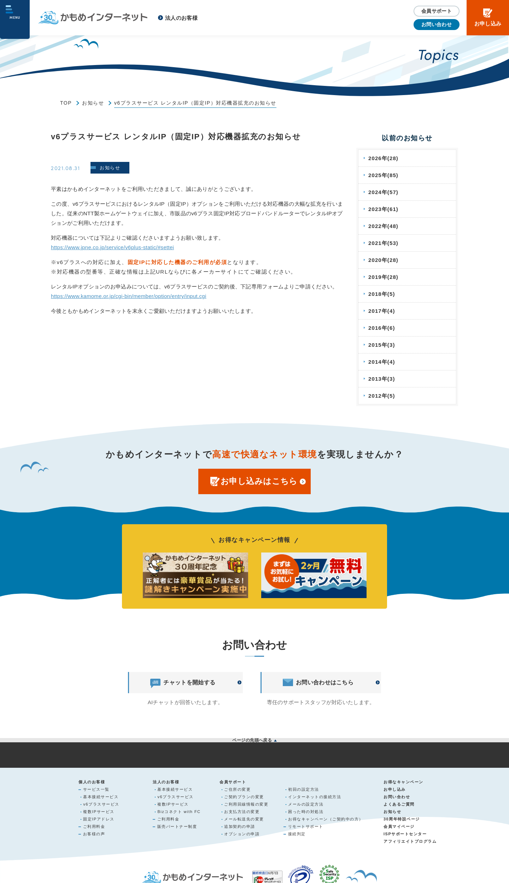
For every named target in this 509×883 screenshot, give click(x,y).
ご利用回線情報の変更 (246, 805)
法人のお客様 (181, 18)
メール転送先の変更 (244, 820)
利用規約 (254, 762)
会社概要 (99, 762)
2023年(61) (384, 209)
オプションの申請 (241, 835)
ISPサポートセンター (405, 835)
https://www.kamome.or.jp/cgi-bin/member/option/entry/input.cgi (128, 296)
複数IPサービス (98, 813)
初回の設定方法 (303, 790)
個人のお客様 (91, 783)
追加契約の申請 (239, 827)
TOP (66, 103)
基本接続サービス (100, 798)
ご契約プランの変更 (244, 798)
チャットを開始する (182, 682)
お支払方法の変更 (241, 813)
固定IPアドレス (98, 820)
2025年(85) (384, 175)
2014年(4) (382, 362)
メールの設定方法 (305, 805)
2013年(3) (382, 379)
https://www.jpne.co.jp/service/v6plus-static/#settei (112, 247)
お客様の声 (94, 835)
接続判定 (297, 835)
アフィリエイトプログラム (410, 842)
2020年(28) (384, 260)
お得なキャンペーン (403, 783)
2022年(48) (384, 226)
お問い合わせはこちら (318, 682)
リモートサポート (305, 827)
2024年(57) (384, 192)
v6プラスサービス (101, 805)
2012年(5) (382, 396)
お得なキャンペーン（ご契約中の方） (325, 820)
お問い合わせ (436, 24)
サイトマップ (410, 762)
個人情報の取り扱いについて (177, 762)
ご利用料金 (94, 827)
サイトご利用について (332, 762)
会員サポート (436, 11)
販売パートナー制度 (177, 827)
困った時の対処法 (305, 813)
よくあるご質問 (399, 805)
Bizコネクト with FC (178, 813)
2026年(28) (384, 158)
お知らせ (93, 103)
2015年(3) (382, 345)
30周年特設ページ (402, 820)
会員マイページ (399, 827)
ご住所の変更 (237, 790)
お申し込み (395, 790)
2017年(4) (382, 311)
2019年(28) (384, 277)
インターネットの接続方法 (314, 798)
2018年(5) (382, 294)
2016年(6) (382, 328)
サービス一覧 (96, 790)
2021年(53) (384, 243)
